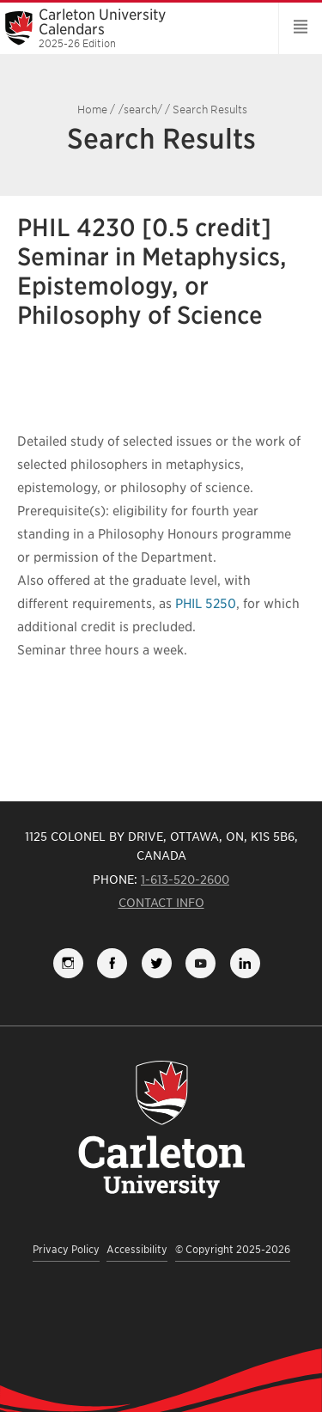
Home (92, 109)
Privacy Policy (66, 1249)
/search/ (140, 109)
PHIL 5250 (205, 604)
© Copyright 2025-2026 (232, 1249)
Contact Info (161, 903)
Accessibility (136, 1249)
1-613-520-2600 (185, 879)
